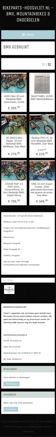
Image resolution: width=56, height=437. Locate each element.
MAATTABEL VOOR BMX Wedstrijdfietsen (42, 97)
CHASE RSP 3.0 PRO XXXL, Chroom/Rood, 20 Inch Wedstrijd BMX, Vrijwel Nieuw (14, 190)
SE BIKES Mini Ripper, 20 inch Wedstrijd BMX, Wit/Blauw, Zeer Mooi (14, 142)
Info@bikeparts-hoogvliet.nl (15, 335)
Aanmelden (11, 409)
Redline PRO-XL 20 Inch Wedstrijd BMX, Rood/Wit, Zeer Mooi (42, 141)
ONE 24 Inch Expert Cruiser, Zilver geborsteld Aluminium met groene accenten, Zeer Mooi (42, 190)
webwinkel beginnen (34, 426)
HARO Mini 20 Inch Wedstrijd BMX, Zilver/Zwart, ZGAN (14, 99)
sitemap (20, 426)
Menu (28, 34)
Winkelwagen (11, 384)
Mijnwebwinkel (28, 431)
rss (25, 426)
